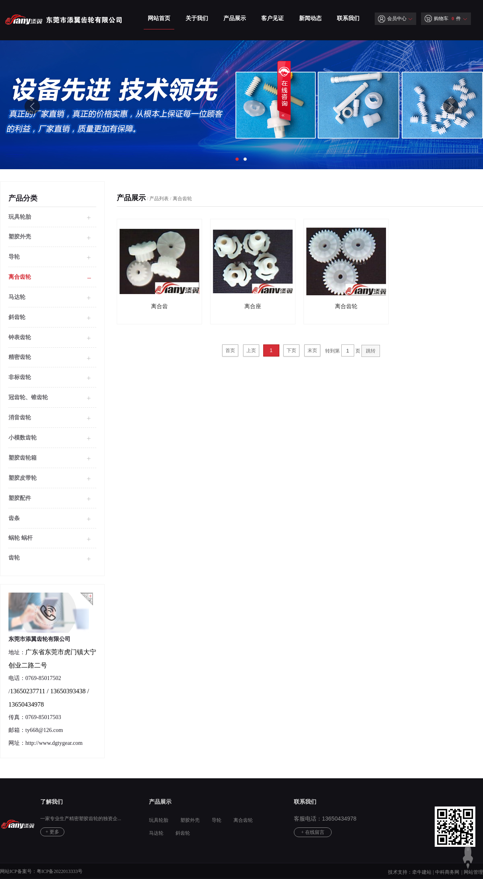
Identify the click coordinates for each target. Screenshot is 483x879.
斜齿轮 (16, 317)
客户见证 (272, 18)
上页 (251, 350)
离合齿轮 (19, 277)
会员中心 (392, 18)
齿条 (14, 518)
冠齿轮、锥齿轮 (28, 397)
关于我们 (197, 18)
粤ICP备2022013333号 (60, 871)
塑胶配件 (19, 498)
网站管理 (473, 872)
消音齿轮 (19, 418)
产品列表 (159, 198)
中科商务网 (447, 872)
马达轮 (16, 297)
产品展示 (234, 18)
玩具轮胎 (19, 217)
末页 (312, 350)
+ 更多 (52, 832)
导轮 (14, 257)
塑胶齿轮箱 (22, 458)
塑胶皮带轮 (22, 478)
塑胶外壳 (190, 820)
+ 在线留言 (312, 832)
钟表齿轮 (19, 337)
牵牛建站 (421, 872)
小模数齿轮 (22, 438)
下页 (291, 350)
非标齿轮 (19, 377)
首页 (230, 350)
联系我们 (348, 18)
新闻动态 (310, 18)
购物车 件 (443, 18)
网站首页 (159, 18)
